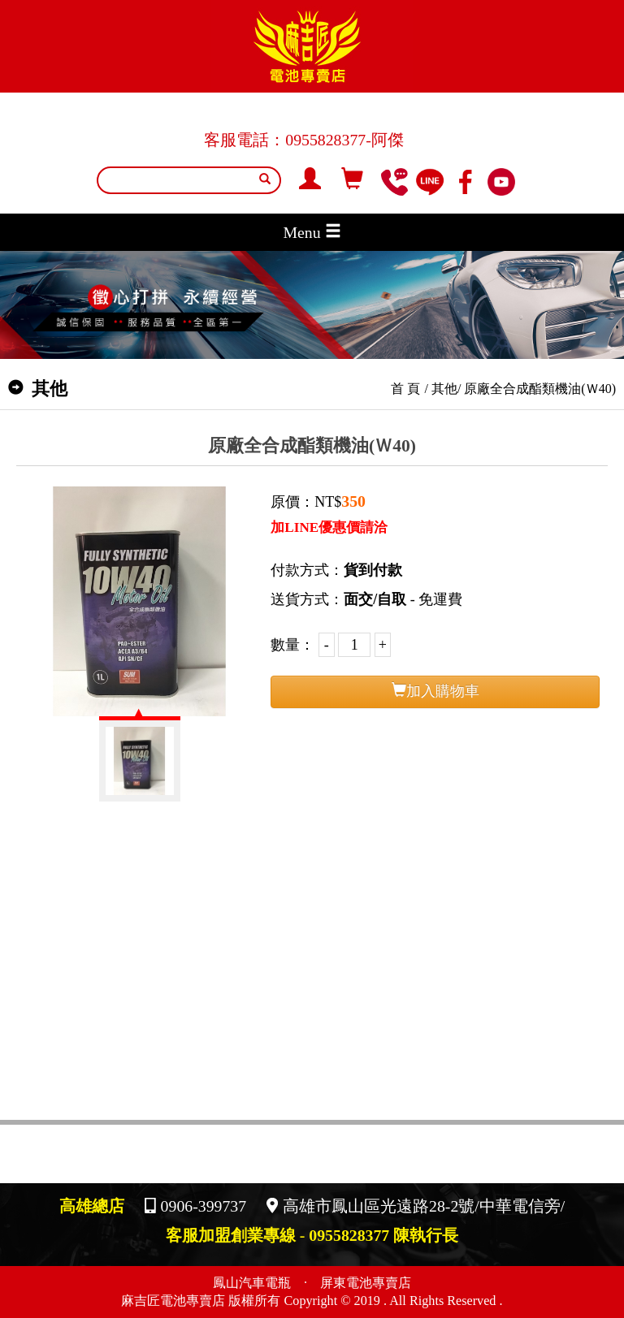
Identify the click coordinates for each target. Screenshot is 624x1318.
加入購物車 (435, 690)
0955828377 (325, 140)
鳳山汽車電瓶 (252, 1283)
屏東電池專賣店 (365, 1283)
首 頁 (405, 388)
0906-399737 (204, 1206)
